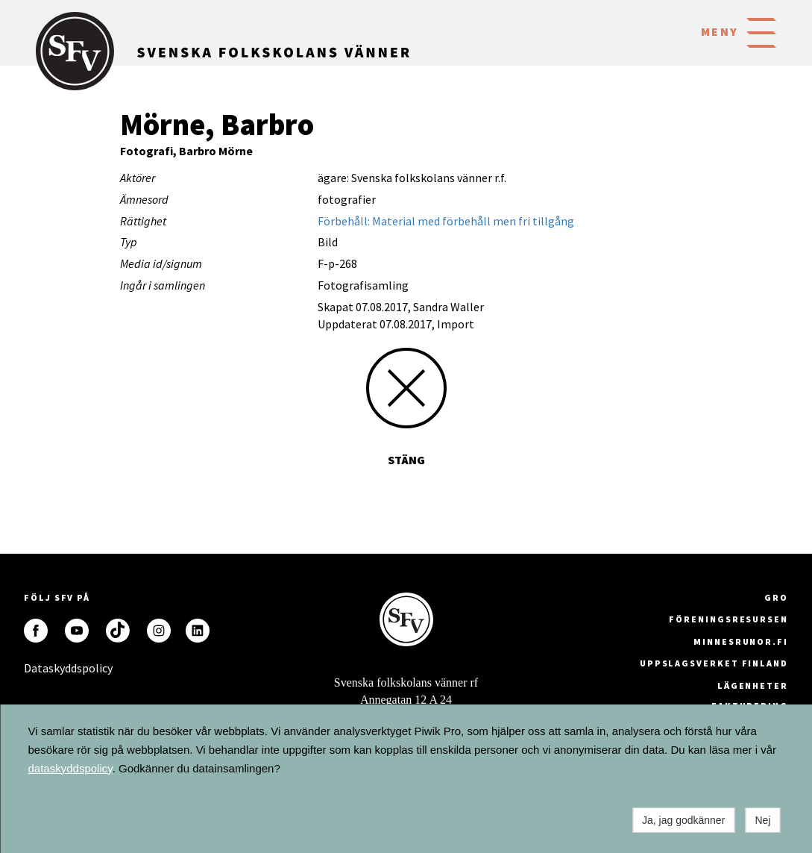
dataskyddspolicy (70, 768)
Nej (762, 820)
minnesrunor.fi (740, 641)
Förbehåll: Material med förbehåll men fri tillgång (446, 220)
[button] (761, 31)
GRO (776, 597)
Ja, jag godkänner (683, 820)
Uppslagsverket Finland (714, 663)
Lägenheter (752, 685)
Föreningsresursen (728, 619)
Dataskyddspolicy (36, 667)
